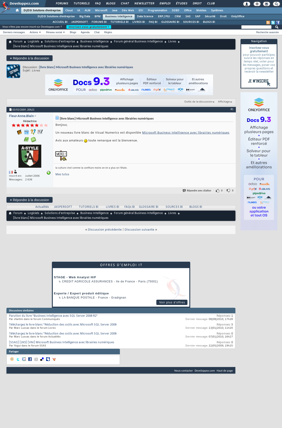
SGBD (175, 10)
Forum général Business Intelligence (138, 42)
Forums (61, 4)
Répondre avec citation (197, 190)
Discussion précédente (105, 230)
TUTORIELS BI (119, 22)
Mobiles (201, 10)
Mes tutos (62, 174)
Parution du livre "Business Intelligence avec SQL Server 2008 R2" (53, 316)
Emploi (165, 4)
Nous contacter (183, 370)
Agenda (85, 32)
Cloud (69, 10)
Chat (124, 4)
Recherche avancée (267, 32)
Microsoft (101, 10)
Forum (17, 42)
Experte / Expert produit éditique (81, 293)
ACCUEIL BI (60, 22)
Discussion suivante (139, 230)
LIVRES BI (138, 22)
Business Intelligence (118, 16)
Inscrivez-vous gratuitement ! (89, 27)
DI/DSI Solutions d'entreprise (42, 10)
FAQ (97, 4)
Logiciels (33, 42)
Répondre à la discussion (29, 58)
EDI (141, 10)
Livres (172, 42)
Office (188, 10)
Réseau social (54, 32)
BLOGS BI (209, 22)
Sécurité (210, 16)
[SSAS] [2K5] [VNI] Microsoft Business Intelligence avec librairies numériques (61, 342)
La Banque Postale (78, 297)
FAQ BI (153, 22)
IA (78, 10)
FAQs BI (129, 207)
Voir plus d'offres (172, 302)
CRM (178, 16)
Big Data (84, 16)
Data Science (145, 16)
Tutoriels (81, 4)
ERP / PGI (164, 16)
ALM (87, 10)
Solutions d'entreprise (60, 42)
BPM (98, 16)
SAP (197, 16)
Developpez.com (205, 370)
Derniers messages (14, 32)
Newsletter (144, 4)
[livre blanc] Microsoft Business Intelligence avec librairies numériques (86, 67)
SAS (187, 16)
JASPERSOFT (79, 22)
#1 (232, 109)
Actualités (42, 207)
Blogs (110, 4)
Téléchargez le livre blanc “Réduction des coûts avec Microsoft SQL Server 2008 (62, 325)
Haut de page (225, 370)
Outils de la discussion (198, 101)
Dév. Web (128, 10)
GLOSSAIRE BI (170, 22)
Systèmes (217, 10)
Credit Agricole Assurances (87, 281)
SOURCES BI (191, 22)
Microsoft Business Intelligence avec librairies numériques (185, 133)
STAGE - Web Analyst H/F (75, 277)
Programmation (157, 10)
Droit (197, 4)
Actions (34, 32)
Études (181, 4)
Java (114, 10)
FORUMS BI (99, 22)
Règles (108, 32)
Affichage (224, 101)
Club (210, 4)
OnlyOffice (237, 16)
